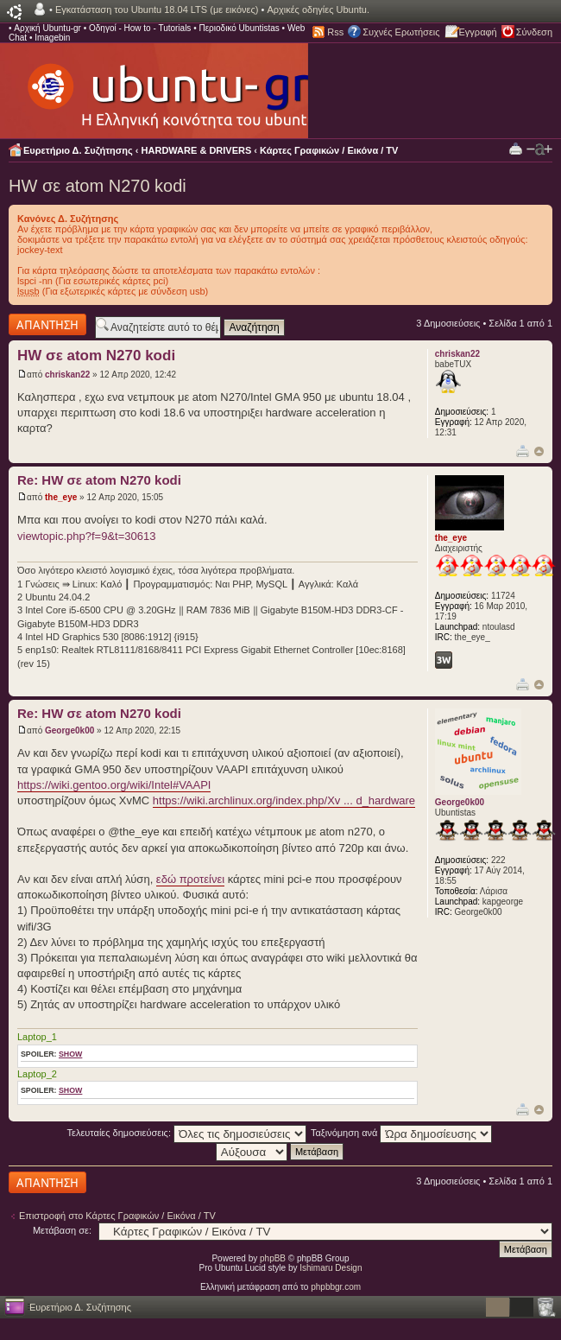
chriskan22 (67, 374)
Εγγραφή (478, 32)
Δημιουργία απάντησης (47, 324)
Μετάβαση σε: (62, 1230)
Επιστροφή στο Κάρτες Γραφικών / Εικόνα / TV (117, 1215)
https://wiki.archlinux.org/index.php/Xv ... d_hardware (284, 800)
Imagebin (52, 37)
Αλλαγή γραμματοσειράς (539, 149)
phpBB (273, 1258)
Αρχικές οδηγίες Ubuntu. (318, 9)
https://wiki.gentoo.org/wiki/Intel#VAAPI (114, 784)
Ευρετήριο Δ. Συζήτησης (78, 150)
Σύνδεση (534, 32)
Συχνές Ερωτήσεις (400, 32)
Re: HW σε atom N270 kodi (99, 480)
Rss (335, 32)
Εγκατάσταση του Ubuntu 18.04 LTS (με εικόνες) (156, 9)
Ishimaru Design (330, 1268)
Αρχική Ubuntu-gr (47, 28)
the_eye (61, 497)
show (70, 1054)
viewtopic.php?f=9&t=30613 (86, 536)
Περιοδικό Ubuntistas (239, 28)
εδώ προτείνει (190, 879)
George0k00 (69, 730)
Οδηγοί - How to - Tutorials (140, 28)
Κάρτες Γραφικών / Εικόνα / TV (329, 150)
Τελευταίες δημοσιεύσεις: (187, 1132)
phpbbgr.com (336, 1287)
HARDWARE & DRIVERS (197, 150)
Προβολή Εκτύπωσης (515, 148)
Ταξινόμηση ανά (402, 1132)
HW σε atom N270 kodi (97, 185)
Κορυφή (539, 451)
